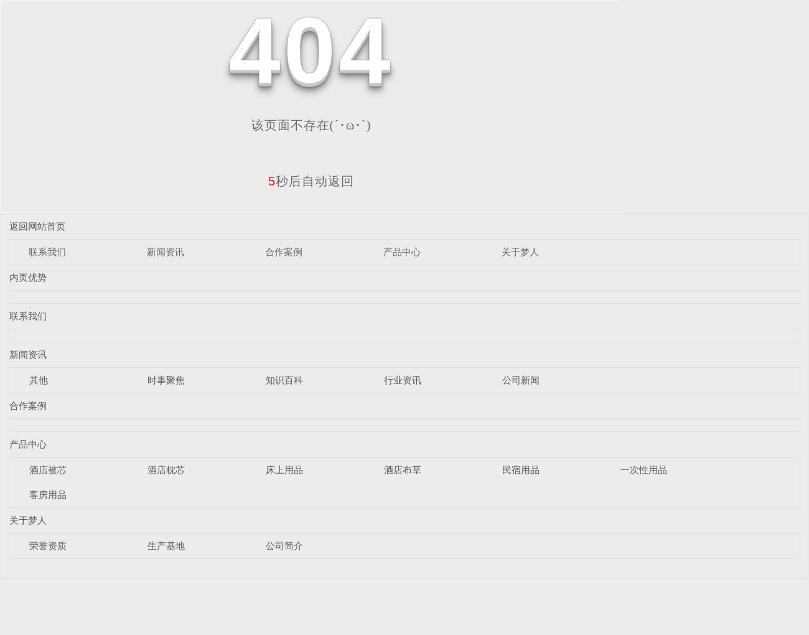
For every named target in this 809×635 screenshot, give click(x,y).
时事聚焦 (166, 380)
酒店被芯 (48, 469)
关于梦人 (520, 252)
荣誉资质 (48, 545)
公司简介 (284, 545)
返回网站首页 (37, 226)
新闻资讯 (165, 252)
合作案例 (283, 252)
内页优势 (28, 277)
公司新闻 (521, 380)
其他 (38, 380)
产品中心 (402, 252)
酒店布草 (402, 469)
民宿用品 (521, 469)
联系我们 (47, 252)
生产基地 (166, 545)
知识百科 (284, 380)
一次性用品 (643, 469)
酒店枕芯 (166, 469)
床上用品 (284, 469)
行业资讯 (402, 380)
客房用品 (48, 494)
